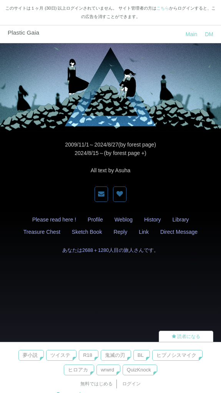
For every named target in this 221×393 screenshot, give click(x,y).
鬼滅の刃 (115, 355)
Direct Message (179, 232)
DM (209, 34)
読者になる (186, 336)
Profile (95, 219)
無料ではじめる (96, 383)
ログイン (131, 383)
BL (141, 355)
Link (144, 232)
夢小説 (30, 355)
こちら (162, 8)
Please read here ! (54, 219)
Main (191, 34)
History (152, 219)
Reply (120, 232)
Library (181, 219)
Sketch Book (87, 232)
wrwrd (107, 370)
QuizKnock (139, 370)
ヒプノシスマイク (176, 355)
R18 (87, 355)
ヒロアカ (78, 370)
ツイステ (60, 355)
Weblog (124, 219)
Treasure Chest (41, 232)
